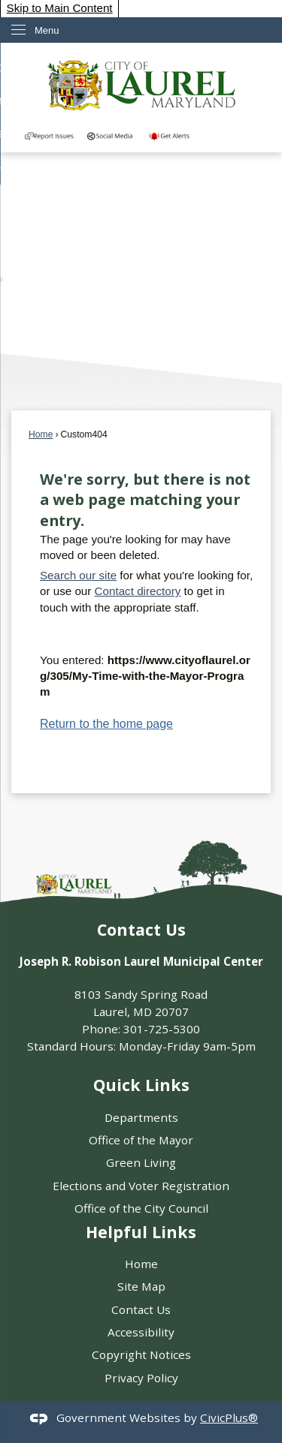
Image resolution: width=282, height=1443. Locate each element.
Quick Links (141, 1085)
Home (41, 434)
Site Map (141, 1286)
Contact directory (138, 591)
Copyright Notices (141, 1354)
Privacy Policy (141, 1377)
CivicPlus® (229, 1417)
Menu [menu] (47, 30)
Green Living (141, 1162)
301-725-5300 (161, 1028)
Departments (141, 1117)
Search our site (78, 575)
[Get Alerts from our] (174, 135)
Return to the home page (106, 723)
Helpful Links (141, 1232)
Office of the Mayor (141, 1139)
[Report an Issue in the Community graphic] (49, 135)
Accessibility (141, 1331)
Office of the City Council (141, 1208)
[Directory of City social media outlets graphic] (111, 135)
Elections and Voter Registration (141, 1185)
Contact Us (141, 1309)
